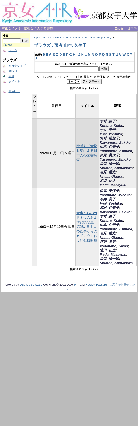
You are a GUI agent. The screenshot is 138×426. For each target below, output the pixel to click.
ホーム (13, 50)
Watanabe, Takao (114, 246)
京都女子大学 (12, 28)
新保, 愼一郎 (109, 163)
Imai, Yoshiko (111, 134)
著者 (11, 76)
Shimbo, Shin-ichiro (116, 168)
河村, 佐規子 (109, 138)
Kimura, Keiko (111, 125)
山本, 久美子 (109, 147)
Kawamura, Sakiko (115, 142)
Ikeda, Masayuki (113, 185)
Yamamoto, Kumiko (116, 151)
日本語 (132, 28)
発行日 (13, 71)
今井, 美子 (108, 130)
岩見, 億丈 (108, 172)
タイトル (14, 81)
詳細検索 (7, 44)
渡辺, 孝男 (108, 242)
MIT (76, 284)
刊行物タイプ (17, 65)
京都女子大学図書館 (38, 28)
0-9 (45, 55)
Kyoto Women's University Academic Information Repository (72, 37)
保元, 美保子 (109, 155)
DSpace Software (31, 284)
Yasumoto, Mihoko (115, 159)
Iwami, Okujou (111, 176)
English (120, 28)
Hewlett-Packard (96, 284)
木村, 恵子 (108, 121)
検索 (5, 35)
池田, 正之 (108, 180)
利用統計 (14, 91)
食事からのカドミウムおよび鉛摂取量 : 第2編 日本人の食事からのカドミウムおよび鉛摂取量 (86, 226)
